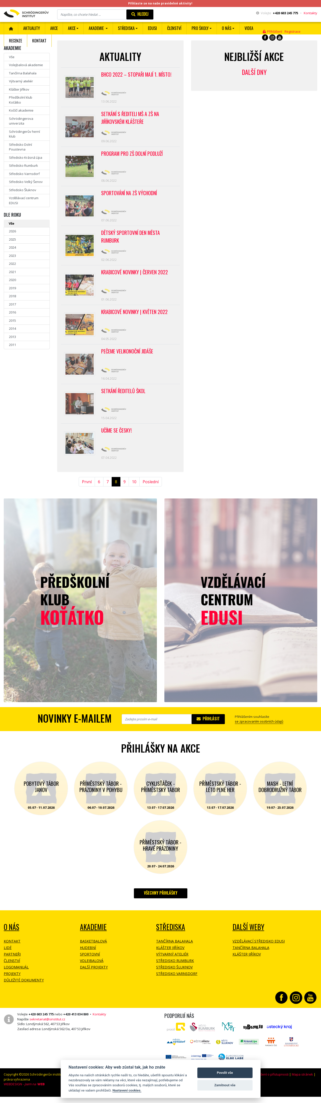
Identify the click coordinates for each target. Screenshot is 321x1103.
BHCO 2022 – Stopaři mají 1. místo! (137, 74)
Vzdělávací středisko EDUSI (259, 949)
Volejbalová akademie (26, 65)
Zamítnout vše (224, 1085)
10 (134, 489)
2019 (12, 288)
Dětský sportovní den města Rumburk (131, 240)
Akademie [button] (97, 28)
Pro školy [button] (200, 28)
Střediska (170, 935)
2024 (12, 247)
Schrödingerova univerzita (21, 121)
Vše (11, 57)
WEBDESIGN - (24, 1092)
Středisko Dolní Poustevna (20, 147)
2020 (12, 280)
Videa (249, 28)
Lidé (7, 955)
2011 (12, 344)
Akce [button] (71, 28)
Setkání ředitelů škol (123, 397)
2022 (12, 263)
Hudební (88, 955)
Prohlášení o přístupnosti (270, 1082)
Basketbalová (93, 949)
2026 (12, 231)
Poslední (151, 489)
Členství (12, 968)
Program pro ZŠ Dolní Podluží (132, 155)
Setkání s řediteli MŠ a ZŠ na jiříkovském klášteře (131, 119)
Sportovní (90, 962)
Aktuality (31, 28)
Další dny (254, 72)
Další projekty (94, 975)
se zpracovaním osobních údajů (259, 729)
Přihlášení (272, 31)
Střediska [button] (126, 28)
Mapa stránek (302, 1082)
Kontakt (39, 41)
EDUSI (152, 28)
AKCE (54, 28)
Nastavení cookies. (126, 1090)
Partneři (12, 962)
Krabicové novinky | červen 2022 (135, 276)
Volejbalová (91, 968)
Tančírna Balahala (22, 73)
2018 (12, 296)
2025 (12, 239)
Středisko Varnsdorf (24, 173)
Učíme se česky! (117, 438)
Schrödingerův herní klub (24, 134)
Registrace (293, 31)
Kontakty (310, 13)
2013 (12, 336)
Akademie (93, 935)
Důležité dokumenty (24, 988)
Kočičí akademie (21, 110)
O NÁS (11, 935)
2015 (12, 320)
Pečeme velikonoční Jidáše (128, 357)
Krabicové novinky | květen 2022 (135, 316)
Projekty (12, 981)
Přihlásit (208, 727)
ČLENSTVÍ (174, 28)
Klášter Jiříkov (19, 89)
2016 (12, 312)
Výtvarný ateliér (21, 81)
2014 (12, 328)
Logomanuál (16, 975)
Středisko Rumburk (23, 165)
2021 (12, 272)
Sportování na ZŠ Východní (129, 195)
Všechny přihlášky (160, 901)
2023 (12, 255)
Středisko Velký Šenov (26, 181)
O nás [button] (226, 28)
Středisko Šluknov (22, 190)
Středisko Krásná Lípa (25, 157)
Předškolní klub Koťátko (20, 100)
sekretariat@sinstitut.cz (47, 1027)
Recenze (15, 41)
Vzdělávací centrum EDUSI (23, 200)
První (87, 489)
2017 (12, 304)
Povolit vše (225, 1073)
